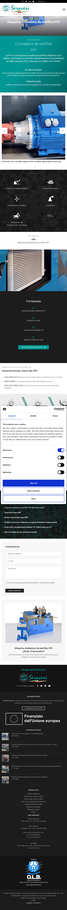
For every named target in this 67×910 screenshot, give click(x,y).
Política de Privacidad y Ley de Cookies (33, 898)
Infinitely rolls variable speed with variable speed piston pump (31, 161)
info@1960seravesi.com (36, 832)
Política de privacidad (47, 583)
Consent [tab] (11, 416)
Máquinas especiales (34, 807)
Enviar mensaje (14, 590)
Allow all (33, 483)
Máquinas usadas (33, 809)
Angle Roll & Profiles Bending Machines (33, 882)
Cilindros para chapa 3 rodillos (33, 796)
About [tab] (55, 416)
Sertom (33, 812)
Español (41, 1)
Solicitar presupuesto (33, 347)
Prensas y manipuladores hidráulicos (33, 802)
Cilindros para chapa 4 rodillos (33, 799)
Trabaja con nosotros (34, 708)
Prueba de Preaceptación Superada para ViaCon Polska (29, 755)
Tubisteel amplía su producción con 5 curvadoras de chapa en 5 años (34, 744)
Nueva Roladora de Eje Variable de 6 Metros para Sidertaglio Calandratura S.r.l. (36, 766)
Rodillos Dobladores (33, 794)
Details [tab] (33, 416)
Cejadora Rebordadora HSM (33, 804)
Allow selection (33, 491)
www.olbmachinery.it (33, 885)
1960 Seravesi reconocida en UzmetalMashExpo (27, 734)
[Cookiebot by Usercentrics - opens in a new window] (54, 409)
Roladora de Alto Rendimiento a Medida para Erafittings (29, 777)
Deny (33, 499)
